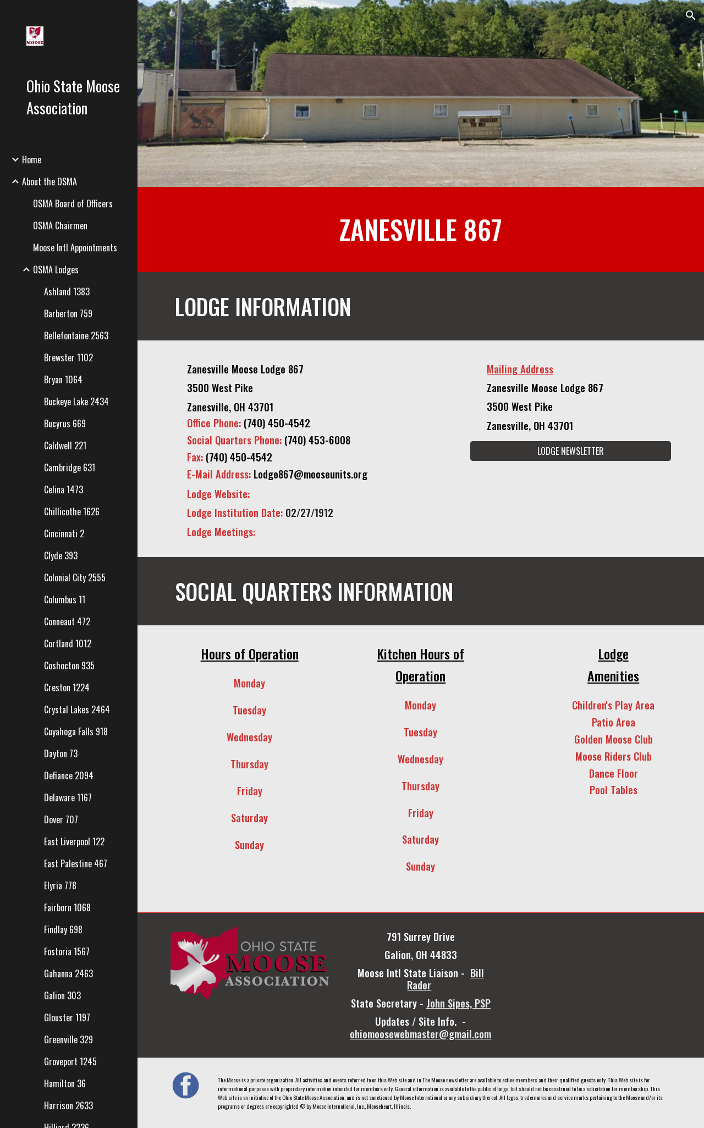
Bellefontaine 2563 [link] (76, 335)
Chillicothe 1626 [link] (72, 511)
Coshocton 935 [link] (69, 665)
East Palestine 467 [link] (75, 863)
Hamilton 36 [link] (65, 1083)
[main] (421, 229)
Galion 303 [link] (62, 995)
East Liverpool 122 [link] (74, 841)
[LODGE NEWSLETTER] (571, 451)
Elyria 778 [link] (60, 885)
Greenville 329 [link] (68, 1039)
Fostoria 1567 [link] (67, 951)
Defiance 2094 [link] (69, 775)
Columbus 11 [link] (64, 599)
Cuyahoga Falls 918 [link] (76, 731)
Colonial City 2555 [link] (75, 577)
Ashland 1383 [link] (67, 291)
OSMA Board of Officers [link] (73, 203)
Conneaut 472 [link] (67, 621)
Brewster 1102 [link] (68, 357)
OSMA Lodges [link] (56, 269)
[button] (691, 15)
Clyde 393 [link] (61, 555)
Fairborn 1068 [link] (67, 907)
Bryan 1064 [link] (63, 379)
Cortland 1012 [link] (67, 643)
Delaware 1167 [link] (68, 797)
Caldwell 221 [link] (65, 445)
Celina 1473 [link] (63, 489)
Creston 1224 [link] (67, 687)
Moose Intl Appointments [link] (75, 247)
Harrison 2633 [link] (68, 1105)
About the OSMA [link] (49, 181)
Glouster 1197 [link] (67, 1017)
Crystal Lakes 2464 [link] (77, 709)
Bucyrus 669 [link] (65, 423)
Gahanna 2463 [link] (68, 973)
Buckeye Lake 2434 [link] (76, 401)
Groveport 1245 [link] (70, 1061)
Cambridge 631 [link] (69, 467)
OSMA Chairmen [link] (60, 225)
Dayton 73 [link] (61, 753)
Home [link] (31, 159)
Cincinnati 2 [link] (64, 533)
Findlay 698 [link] (63, 929)
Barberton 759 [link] (68, 313)
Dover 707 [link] (61, 819)
